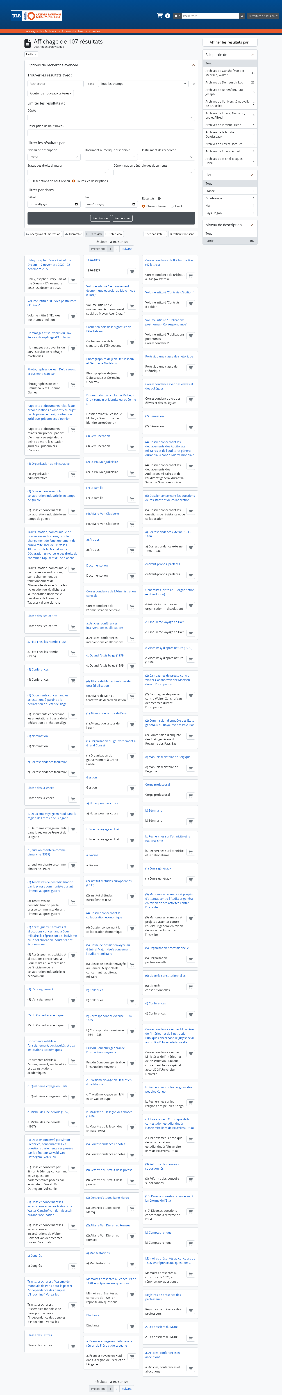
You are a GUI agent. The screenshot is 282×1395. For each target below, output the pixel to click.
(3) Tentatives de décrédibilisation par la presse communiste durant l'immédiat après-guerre (50, 886)
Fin (87, 197)
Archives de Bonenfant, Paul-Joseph (229, 92)
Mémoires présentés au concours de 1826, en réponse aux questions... (170, 1260)
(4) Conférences (38, 669)
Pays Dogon (229, 214)
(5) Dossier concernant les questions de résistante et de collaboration (170, 498)
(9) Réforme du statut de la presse (109, 1170)
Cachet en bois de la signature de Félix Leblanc (108, 329)
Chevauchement (157, 206)
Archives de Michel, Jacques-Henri (229, 161)
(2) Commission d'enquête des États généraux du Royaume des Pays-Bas (169, 723)
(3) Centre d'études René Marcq (107, 1198)
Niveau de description (42, 150)
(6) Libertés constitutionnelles (165, 976)
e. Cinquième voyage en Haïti (164, 622)
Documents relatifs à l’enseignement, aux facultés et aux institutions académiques (51, 1045)
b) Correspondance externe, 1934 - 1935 (109, 1018)
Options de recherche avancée (53, 65)
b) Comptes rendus (158, 1233)
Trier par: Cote (154, 234)
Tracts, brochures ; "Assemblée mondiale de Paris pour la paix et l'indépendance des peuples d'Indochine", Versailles (50, 1287)
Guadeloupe (229, 199)
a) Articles (93, 540)
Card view (94, 234)
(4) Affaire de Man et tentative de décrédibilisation (108, 683)
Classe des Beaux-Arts (42, 616)
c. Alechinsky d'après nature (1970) (168, 648)
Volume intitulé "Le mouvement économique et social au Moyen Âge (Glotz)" (110, 290)
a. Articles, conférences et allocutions (162, 1355)
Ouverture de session (262, 16)
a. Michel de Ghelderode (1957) (48, 1112)
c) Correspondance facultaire (47, 762)
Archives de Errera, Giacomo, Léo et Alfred (229, 115)
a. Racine (92, 855)
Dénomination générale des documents (140, 165)
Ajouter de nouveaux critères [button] (49, 93)
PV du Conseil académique (45, 1015)
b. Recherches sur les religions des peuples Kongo (168, 1089)
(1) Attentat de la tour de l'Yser (107, 713)
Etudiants (92, 1315)
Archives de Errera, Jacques (229, 145)
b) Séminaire (153, 810)
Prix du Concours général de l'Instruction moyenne (105, 1050)
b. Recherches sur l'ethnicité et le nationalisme (167, 838)
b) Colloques (94, 990)
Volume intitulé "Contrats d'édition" (169, 292)
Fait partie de (216, 54)
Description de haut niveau (46, 126)
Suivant (127, 249)
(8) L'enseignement (40, 989)
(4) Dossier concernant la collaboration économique (104, 915)
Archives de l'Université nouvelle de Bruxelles (229, 103)
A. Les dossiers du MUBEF (162, 1327)
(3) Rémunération (98, 436)
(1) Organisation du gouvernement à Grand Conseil (111, 743)
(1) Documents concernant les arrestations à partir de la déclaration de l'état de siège (48, 699)
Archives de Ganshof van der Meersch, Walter (229, 73)
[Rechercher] (210, 16)
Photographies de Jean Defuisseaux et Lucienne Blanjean (52, 371)
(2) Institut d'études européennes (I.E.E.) (109, 883)
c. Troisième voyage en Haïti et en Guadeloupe (109, 1082)
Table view (113, 234)
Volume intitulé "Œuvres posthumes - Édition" (52, 303)
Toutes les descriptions (92, 181)
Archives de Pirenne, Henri (229, 126)
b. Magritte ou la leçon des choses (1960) (109, 1114)
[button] (160, 16)
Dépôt (32, 110)
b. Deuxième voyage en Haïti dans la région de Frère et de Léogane (52, 816)
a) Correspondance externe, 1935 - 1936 (168, 534)
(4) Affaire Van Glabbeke (102, 514)
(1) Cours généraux (158, 868)
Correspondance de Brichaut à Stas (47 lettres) (169, 262)
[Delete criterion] (194, 83)
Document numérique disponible (107, 150)
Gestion (91, 777)
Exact (178, 206)
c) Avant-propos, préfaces (162, 564)
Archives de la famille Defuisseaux (229, 134)
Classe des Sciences (41, 788)
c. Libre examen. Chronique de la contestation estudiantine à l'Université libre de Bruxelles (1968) (169, 1123)
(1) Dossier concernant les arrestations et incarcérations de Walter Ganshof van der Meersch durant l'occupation (50, 1208)
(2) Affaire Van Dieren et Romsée (108, 1225)
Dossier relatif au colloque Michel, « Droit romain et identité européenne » (111, 399)
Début (32, 197)
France (229, 192)
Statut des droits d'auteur (45, 165)
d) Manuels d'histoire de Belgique (167, 757)
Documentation (97, 565)
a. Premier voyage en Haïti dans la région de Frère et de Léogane (109, 1343)
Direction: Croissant (182, 234)
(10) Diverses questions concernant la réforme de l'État (169, 1198)
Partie (229, 241)
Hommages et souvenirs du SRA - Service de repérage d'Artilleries (50, 335)
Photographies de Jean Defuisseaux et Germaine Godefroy (110, 361)
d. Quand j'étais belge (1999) (105, 655)
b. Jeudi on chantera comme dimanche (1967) (47, 852)
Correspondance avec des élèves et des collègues (169, 386)
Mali (229, 206)
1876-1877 (93, 260)
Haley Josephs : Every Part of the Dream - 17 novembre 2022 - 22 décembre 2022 (49, 264)
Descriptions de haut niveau (51, 181)
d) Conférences (155, 1003)
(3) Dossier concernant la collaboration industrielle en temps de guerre (51, 495)
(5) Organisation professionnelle (167, 948)
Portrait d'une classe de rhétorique (169, 356)
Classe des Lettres (40, 1335)
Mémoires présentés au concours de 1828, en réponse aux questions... (111, 1281)
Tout (209, 63)
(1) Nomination (38, 736)
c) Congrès (35, 1256)
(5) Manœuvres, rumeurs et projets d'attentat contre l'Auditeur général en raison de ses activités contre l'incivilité (169, 900)
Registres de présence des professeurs (163, 1297)
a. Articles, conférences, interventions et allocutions (105, 625)
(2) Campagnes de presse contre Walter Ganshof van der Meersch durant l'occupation (167, 680)
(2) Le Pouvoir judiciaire (102, 462)
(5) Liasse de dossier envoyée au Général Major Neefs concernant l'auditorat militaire (108, 949)
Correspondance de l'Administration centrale (111, 593)
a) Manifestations (98, 1253)
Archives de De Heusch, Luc (229, 83)
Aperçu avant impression (43, 234)
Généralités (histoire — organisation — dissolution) (170, 592)
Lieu (209, 174)
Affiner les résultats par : (230, 42)
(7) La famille (94, 488)
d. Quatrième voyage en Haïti (47, 1086)
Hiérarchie (73, 234)
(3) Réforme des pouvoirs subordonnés (162, 1166)
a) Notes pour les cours (102, 803)
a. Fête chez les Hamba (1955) (47, 642)
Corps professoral (157, 785)
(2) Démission (154, 416)
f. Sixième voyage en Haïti (103, 829)
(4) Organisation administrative (49, 464)
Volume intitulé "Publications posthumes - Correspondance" (166, 322)
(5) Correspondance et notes (105, 1144)
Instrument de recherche (159, 150)
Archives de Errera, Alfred (229, 152)
